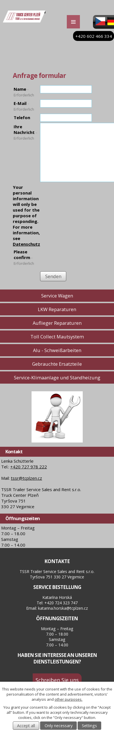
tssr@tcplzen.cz (26, 478)
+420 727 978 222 (28, 467)
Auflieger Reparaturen (57, 323)
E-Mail (24, 106)
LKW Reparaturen (57, 309)
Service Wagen (57, 295)
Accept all (26, 725)
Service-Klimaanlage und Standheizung (57, 377)
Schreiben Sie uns (57, 679)
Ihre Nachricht (25, 132)
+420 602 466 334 (93, 36)
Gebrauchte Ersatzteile (57, 364)
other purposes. (68, 699)
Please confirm (24, 257)
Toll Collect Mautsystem (57, 336)
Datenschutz (26, 244)
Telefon (22, 117)
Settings (89, 725)
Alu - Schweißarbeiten (57, 350)
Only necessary (58, 725)
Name (24, 92)
